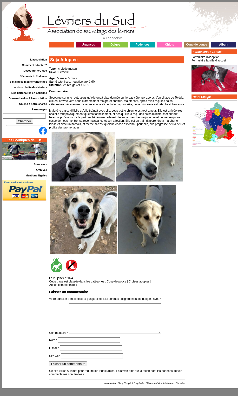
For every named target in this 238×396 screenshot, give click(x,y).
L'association (38, 59)
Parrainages (39, 109)
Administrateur (166, 389)
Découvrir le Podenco (33, 76)
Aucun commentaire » (63, 285)
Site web (54, 361)
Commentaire (58, 338)
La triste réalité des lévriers (30, 87)
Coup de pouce (196, 44)
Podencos (142, 44)
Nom (53, 346)
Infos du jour (61, 44)
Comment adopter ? (34, 65)
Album (223, 44)
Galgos (115, 44)
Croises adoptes (139, 281)
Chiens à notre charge (33, 103)
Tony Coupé (124, 389)
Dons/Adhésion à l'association (28, 98)
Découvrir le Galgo (35, 70)
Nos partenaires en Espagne (29, 92)
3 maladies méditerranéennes (28, 81)
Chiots (169, 44)
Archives (41, 169)
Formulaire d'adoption (205, 57)
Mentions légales (36, 175)
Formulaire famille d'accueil (209, 60)
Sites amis (40, 164)
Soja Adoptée (64, 59)
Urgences (88, 44)
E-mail (54, 354)
